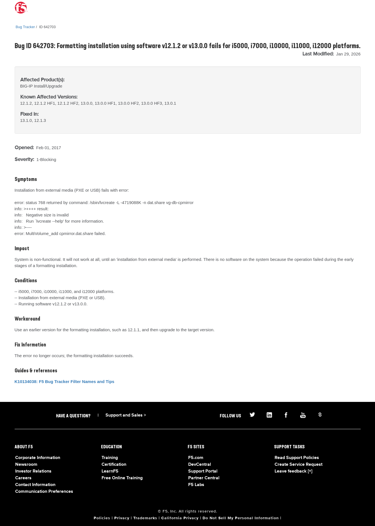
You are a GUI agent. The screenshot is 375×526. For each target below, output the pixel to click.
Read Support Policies (297, 458)
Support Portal (202, 471)
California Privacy (180, 518)
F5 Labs (196, 485)
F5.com (195, 458)
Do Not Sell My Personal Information (241, 518)
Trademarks (145, 518)
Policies (102, 518)
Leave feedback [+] (293, 471)
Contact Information (35, 485)
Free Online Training (122, 478)
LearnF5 (110, 471)
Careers (23, 478)
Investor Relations (33, 471)
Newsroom (26, 464)
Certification (114, 464)
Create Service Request (298, 464)
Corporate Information (37, 458)
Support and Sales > (125, 415)
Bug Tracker (25, 27)
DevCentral (199, 464)
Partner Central (203, 478)
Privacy (121, 518)
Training (110, 458)
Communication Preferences (44, 491)
